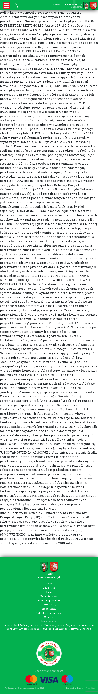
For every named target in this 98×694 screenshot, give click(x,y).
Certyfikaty (49, 604)
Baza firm (49, 587)
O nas (49, 592)
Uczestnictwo (49, 596)
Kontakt (49, 617)
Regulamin (49, 608)
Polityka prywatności (49, 613)
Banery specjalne (49, 600)
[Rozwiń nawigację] (6, 5)
